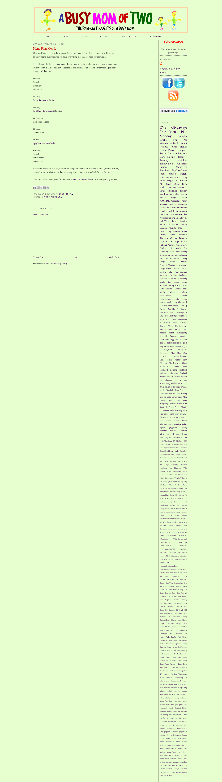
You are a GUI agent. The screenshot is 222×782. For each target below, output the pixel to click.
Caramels (174, 444)
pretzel (184, 515)
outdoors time (181, 725)
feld (185, 248)
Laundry (169, 302)
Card (185, 353)
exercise (183, 194)
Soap (182, 654)
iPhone (184, 421)
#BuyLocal (168, 441)
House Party (165, 323)
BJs (174, 441)
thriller (184, 241)
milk (161, 312)
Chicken (163, 272)
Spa (186, 654)
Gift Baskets (169, 610)
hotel (171, 711)
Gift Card (179, 610)
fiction (183, 146)
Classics (171, 586)
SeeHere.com (164, 654)
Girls (185, 356)
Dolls (169, 397)
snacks (163, 207)
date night (175, 694)
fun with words (170, 498)
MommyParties (166, 329)
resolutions (170, 742)
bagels (179, 681)
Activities (163, 285)
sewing (178, 745)
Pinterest (177, 468)
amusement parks (167, 410)
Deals (163, 150)
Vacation (171, 265)
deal (185, 214)
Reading (173, 275)
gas (176, 705)
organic (163, 427)
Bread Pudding (172, 579)
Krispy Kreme (182, 620)
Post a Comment (40, 214)
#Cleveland (172, 536)
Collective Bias (173, 448)
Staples (167, 657)
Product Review (168, 187)
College (178, 586)
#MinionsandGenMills (168, 549)
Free (163, 132)
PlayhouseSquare (166, 640)
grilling (184, 498)
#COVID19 (165, 200)
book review (180, 143)
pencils (184, 728)
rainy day (177, 738)
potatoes (175, 732)
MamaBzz (182, 187)
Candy (162, 444)
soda (185, 748)
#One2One (183, 549)
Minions (169, 630)
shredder (184, 745)
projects (174, 735)
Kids (174, 146)
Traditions (183, 275)
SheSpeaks (177, 471)
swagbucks (178, 755)
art (186, 678)
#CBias (184, 387)
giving (179, 498)
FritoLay (166, 458)
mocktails (174, 721)
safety (168, 383)
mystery (171, 255)
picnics (177, 515)
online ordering (174, 512)
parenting (163, 515)
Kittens (173, 620)
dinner (174, 221)
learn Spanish (182, 715)
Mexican (184, 465)
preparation (183, 732)
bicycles (180, 684)
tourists (168, 762)
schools (184, 383)
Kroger (162, 262)
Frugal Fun (172, 603)
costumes (183, 414)
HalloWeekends (174, 617)
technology (175, 387)
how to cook (180, 502)
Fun (176, 272)
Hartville (184, 461)
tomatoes (173, 759)
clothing (184, 252)
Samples (182, 136)
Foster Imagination (179, 319)
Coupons (182, 150)
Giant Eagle (180, 184)
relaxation (177, 519)
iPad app (163, 343)
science (162, 434)
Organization (174, 231)
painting (162, 728)
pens (161, 732)
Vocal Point (164, 671)
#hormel (171, 245)
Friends (179, 217)
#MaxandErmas (165, 546)
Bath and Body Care (174, 573)
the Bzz (164, 224)
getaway (177, 417)
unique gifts (182, 529)
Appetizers (164, 353)
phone (179, 343)
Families (164, 170)
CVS (66, 37)
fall (176, 495)
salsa (173, 745)
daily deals (175, 248)
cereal (162, 211)
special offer (181, 525)
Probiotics (169, 644)
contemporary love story (170, 299)
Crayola (173, 238)
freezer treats (165, 705)
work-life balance (166, 775)
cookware (163, 373)
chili (185, 488)
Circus (178, 285)
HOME (49, 37)
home (168, 421)
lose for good (164, 718)
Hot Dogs (164, 465)
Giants (162, 610)
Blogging (172, 190)
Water (172, 292)
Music (172, 173)
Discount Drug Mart (179, 590)
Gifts (162, 289)
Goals (162, 360)
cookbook (183, 370)
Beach (185, 573)
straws (185, 752)
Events (178, 454)
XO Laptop (164, 674)
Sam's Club (182, 404)
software (183, 434)
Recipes (164, 146)
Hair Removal (165, 613)
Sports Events (165, 475)
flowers (163, 377)
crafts (162, 339)
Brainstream (176, 576)
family (162, 180)
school (177, 282)
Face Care (176, 593)
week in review (172, 532)
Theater (184, 407)
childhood (164, 370)
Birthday (168, 258)
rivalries (162, 745)
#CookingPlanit (166, 350)
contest (184, 299)
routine (168, 745)
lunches (184, 309)
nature (184, 424)
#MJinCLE (183, 542)
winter (162, 536)
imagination (164, 505)
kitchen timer (175, 505)
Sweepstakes (169, 478)
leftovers (163, 424)
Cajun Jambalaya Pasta (43, 100)
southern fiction (166, 525)
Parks (168, 637)
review (178, 153)
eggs (172, 339)
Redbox (171, 333)
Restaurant (182, 234)
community (174, 414)
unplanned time (169, 765)
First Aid (170, 596)
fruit (176, 339)
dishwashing (164, 495)
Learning (183, 272)
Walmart (173, 336)
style (161, 755)
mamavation (166, 163)
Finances (163, 596)
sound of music (177, 522)
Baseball (169, 390)
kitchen (184, 377)
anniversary (179, 678)
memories (178, 380)
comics (162, 694)
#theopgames (182, 350)
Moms (172, 262)
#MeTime (183, 546)
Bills (161, 576)
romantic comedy (178, 431)
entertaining (182, 279)
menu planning (174, 424)
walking (163, 245)
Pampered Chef (180, 634)
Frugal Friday (178, 197)
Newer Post (38, 257)
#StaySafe (183, 556)
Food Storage (182, 596)
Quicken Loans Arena (168, 647)
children (182, 160)
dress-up (163, 417)
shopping (164, 251)
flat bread (178, 701)
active (167, 488)
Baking (171, 285)
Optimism (163, 634)
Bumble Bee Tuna (166, 583)
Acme (176, 268)
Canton (167, 444)
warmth (169, 769)
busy (185, 688)
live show (164, 255)
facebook (183, 373)
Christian (163, 356)
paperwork (170, 728)
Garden (179, 356)
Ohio (185, 400)
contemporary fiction (173, 295)
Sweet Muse (182, 657)
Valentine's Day (174, 485)
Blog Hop (176, 353)
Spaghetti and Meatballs (44, 143)
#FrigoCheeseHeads (180, 539)
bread (185, 410)
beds (175, 684)
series (169, 434)
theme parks (164, 759)
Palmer (177, 360)
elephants (168, 698)
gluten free (183, 705)
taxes (185, 755)
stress (170, 529)
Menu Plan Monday (45, 48)
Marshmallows (181, 326)
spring (184, 282)
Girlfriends (183, 458)
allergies (169, 678)
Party (185, 360)
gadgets (170, 417)
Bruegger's (183, 579)
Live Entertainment (178, 204)
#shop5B (171, 559)
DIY (170, 272)
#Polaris (173, 552)
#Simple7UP (182, 552)
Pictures (169, 289)
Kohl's (169, 360)
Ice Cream (171, 207)
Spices (185, 471)
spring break (172, 752)
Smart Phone (174, 407)
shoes (169, 522)
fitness (171, 701)
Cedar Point (182, 444)
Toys (171, 214)
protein (162, 519)
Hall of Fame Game (179, 613)
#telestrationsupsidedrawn (169, 566)
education (174, 373)
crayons (168, 694)
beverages (174, 488)
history (184, 708)
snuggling (178, 748)
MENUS (84, 37)
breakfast (183, 292)
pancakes (184, 512)
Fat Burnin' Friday (178, 177)
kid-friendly (172, 343)
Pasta (170, 468)
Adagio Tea (182, 316)
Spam (162, 657)
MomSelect (182, 207)
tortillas (162, 762)
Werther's (172, 671)
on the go (170, 725)
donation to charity (168, 279)
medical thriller (181, 509)
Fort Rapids (165, 600)
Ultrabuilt (163, 485)
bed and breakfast (166, 684)
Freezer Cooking (180, 600)
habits (171, 708)
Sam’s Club (171, 650)
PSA (170, 634)
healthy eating (166, 502)
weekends (183, 532)
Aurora (162, 573)
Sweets (162, 661)
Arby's (185, 569)
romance (163, 204)
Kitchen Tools (166, 326)
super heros (168, 755)
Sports (177, 252)
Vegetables (164, 336)
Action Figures (176, 569)
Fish (175, 596)
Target (162, 190)
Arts (167, 319)
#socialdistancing (167, 217)
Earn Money (177, 397)
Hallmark (163, 617)
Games (184, 285)
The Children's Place (173, 661)
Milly (185, 627)
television (176, 437)
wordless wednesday (169, 194)
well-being (171, 772)
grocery (184, 417)
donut (172, 495)
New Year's (174, 400)
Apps (162, 319)
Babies (184, 268)
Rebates (163, 333)
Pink (179, 637)
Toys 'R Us (166, 241)
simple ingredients (167, 748)
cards (181, 488)
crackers (172, 492)
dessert (167, 339)
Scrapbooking (182, 650)
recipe (176, 241)
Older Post (114, 257)
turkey (162, 302)
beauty (184, 681)
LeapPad (163, 623)
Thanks (177, 478)
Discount (183, 238)
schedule (184, 519)
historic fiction (173, 377)
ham (161, 421)
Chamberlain (178, 583)
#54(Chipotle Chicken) (43, 111)
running (178, 255)
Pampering (164, 404)
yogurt (184, 346)
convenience (164, 492)
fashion (181, 495)
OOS (175, 630)
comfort (184, 691)
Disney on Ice (174, 451)
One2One (164, 214)
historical (183, 221)
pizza (178, 265)
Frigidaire (163, 603)
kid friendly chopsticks (168, 715)
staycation (163, 529)
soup (185, 522)
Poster (162, 644)
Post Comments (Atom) (56, 263)
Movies (171, 234)
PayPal (173, 637)
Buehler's (183, 390)
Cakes (171, 252)
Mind (162, 630)
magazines (178, 718)
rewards (184, 742)
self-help (163, 522)
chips (166, 414)
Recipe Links (167, 153)
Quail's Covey (181, 644)
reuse (178, 742)
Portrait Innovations (180, 640)
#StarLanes (175, 556)
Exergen (168, 593)
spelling (162, 752)
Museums (163, 275)
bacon (173, 681)
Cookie (163, 248)
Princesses (164, 363)
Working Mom (181, 671)
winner (178, 346)
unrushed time (181, 765)
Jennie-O (175, 323)
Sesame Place (165, 471)
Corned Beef (164, 451)
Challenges (164, 448)
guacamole (163, 708)
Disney (163, 234)
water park (168, 312)
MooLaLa (163, 468)
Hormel (171, 156)
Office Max (181, 329)
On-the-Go (183, 630)
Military (180, 627)
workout (184, 437)
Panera (162, 637)
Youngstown (182, 674)
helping (178, 708)
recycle (184, 738)
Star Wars (173, 475)
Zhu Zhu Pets (174, 309)
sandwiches (176, 383)
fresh (172, 705)
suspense (183, 211)
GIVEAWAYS (155, 37)
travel (175, 529)
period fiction (172, 211)
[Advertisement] (50, 235)
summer (184, 265)
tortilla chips (182, 759)
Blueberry (179, 441)
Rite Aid (164, 238)
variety (162, 769)
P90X (184, 231)
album (176, 367)
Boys (176, 390)
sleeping (175, 434)
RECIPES (104, 37)
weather (162, 532)
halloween (183, 339)
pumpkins (169, 738)
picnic (171, 515)
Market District (170, 627)
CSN (185, 441)
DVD (170, 356)
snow (172, 346)
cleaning (173, 370)
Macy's (178, 623)
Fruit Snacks (174, 458)
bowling (178, 410)
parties (178, 728)
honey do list (164, 711)
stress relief (165, 387)
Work (169, 367)
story (179, 752)
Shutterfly (164, 407)
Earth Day (183, 451)
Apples (162, 390)
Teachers (176, 363)
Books (171, 150)
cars (161, 414)
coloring (177, 691)
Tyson (169, 482)
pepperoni (173, 427)
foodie (185, 701)
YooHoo (174, 674)
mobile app (166, 721)
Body (167, 576)
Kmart (184, 200)
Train (167, 664)
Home (76, 257)
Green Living (180, 258)
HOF (185, 610)
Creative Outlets (168, 228)
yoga (162, 441)
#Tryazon (173, 224)
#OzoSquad (164, 552)
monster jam (164, 512)
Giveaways (179, 127)
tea (170, 437)
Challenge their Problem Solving (173, 394)
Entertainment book (167, 454)
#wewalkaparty (165, 569)
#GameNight (179, 312)
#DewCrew (183, 536)
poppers (167, 732)
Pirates (184, 637)
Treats (164, 482)
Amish (163, 197)
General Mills (181, 606)
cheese (184, 367)
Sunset (174, 657)
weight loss (172, 180)
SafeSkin (163, 650)
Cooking (183, 224)
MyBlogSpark (179, 170)
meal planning (166, 380)
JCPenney (174, 465)
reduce (162, 742)
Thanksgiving (181, 333)
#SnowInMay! (165, 556)
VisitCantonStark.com (179, 667)
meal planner (170, 509)
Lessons (171, 623)
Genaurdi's (170, 606)
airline (162, 678)
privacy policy (165, 735)
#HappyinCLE (165, 542)
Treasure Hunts (176, 664)
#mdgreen (163, 559)
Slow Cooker (175, 654)
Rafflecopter (182, 647)
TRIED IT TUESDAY (129, 37)
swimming (164, 437)
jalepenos (184, 711)
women (184, 772)
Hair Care (176, 461)
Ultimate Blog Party (179, 482)
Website (178, 214)
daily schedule (181, 492)
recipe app (169, 519)
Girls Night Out (166, 461)
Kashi (168, 620)
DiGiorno (168, 590)
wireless (178, 772)
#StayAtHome (165, 268)
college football (166, 691)
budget (180, 688)
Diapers (163, 397)
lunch (172, 718)
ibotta (175, 711)
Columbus (183, 448)
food (162, 173)
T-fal (170, 363)
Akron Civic (181, 245)
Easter (162, 593)
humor (176, 421)
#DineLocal (164, 539)
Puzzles (173, 404)
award (168, 681)
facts (166, 701)
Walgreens (181, 166)
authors (162, 681)
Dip (174, 356)
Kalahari (183, 323)
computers (183, 336)
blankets (167, 688)
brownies (174, 688)
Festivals (184, 593)
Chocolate (175, 200)
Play (175, 302)
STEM (184, 468)
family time (165, 282)
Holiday (183, 190)
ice (179, 711)
